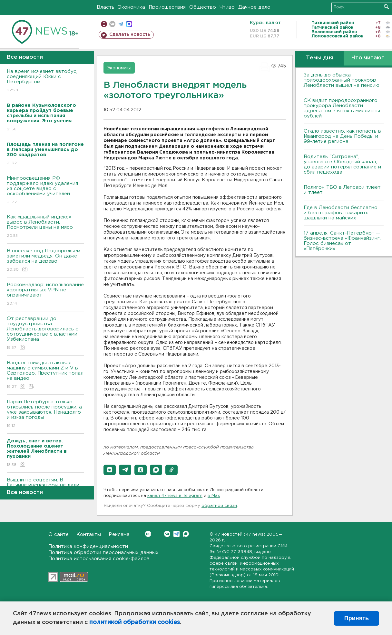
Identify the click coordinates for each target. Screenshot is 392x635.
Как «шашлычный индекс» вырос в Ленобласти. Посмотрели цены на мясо (45, 226)
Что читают (368, 57)
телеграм (121, 24)
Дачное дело (254, 7)
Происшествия (167, 7)
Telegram (176, 534)
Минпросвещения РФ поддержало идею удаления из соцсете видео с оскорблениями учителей (45, 190)
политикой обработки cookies (134, 622)
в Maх (214, 496)
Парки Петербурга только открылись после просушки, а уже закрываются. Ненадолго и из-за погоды (45, 414)
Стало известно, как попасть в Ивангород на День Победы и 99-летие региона (342, 136)
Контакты (88, 534)
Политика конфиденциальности (88, 546)
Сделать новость (129, 34)
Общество (202, 7)
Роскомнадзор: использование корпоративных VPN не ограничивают (45, 294)
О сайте (58, 534)
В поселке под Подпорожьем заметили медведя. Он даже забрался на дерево (45, 260)
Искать (386, 6)
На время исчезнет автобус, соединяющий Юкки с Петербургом (45, 81)
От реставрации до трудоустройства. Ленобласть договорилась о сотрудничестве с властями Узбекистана (45, 333)
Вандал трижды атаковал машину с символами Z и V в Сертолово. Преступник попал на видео (45, 375)
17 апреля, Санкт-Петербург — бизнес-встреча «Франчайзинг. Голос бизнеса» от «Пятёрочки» (342, 241)
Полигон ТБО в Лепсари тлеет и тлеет (342, 190)
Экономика (131, 7)
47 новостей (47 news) (240, 534)
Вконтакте (148, 534)
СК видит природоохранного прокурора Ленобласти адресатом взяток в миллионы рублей (342, 108)
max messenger (129, 24)
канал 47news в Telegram (174, 496)
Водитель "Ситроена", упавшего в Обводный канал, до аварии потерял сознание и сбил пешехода (342, 164)
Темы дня (319, 57)
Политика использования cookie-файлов (99, 559)
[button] (109, 470)
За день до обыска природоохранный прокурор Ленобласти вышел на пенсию (341, 80)
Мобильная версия (104, 24)
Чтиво (227, 7)
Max (186, 534)
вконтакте (112, 24)
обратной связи (219, 506)
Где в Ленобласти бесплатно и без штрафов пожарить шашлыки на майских (340, 213)
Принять (356, 618)
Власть (105, 7)
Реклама (119, 534)
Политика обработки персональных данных (103, 552)
